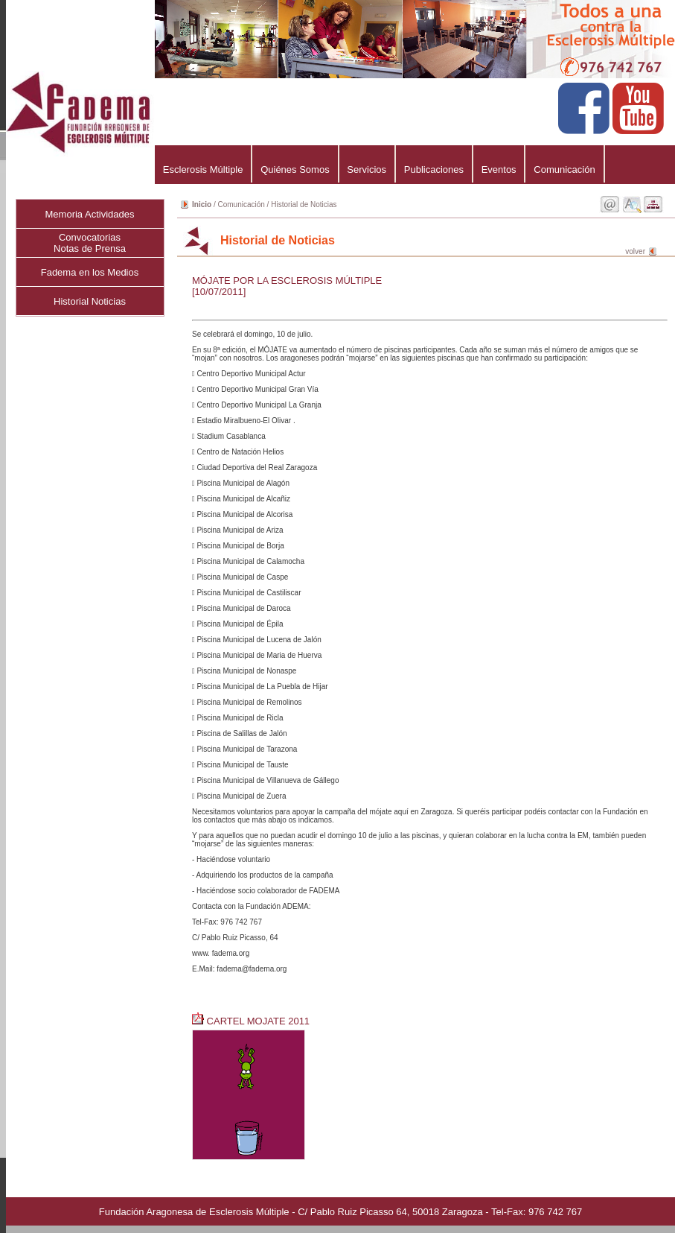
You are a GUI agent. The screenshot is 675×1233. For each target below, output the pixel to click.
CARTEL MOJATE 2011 (252, 1021)
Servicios (366, 169)
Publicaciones (434, 169)
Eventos (499, 169)
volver (635, 251)
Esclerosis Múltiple (203, 169)
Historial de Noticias (303, 204)
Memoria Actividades (90, 214)
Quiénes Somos (294, 169)
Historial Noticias (90, 301)
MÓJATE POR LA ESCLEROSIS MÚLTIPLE (287, 280)
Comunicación (564, 169)
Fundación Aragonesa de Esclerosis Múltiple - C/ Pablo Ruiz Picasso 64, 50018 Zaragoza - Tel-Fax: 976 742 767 (340, 1211)
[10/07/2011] (219, 291)
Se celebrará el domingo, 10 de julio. (424, 651)
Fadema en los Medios (90, 272)
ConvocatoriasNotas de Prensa (90, 243)
